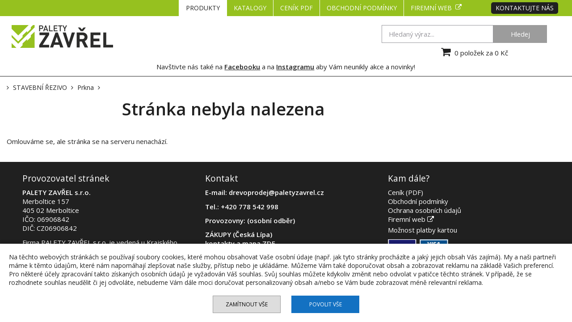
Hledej (520, 34)
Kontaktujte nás (525, 8)
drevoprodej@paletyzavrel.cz (276, 192)
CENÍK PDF (296, 8)
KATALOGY (250, 8)
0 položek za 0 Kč (473, 52)
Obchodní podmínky (362, 8)
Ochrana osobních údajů (424, 210)
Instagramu (295, 66)
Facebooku (242, 66)
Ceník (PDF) (405, 192)
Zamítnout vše (247, 304)
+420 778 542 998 (249, 206)
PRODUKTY (203, 8)
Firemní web (436, 8)
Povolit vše (325, 304)
